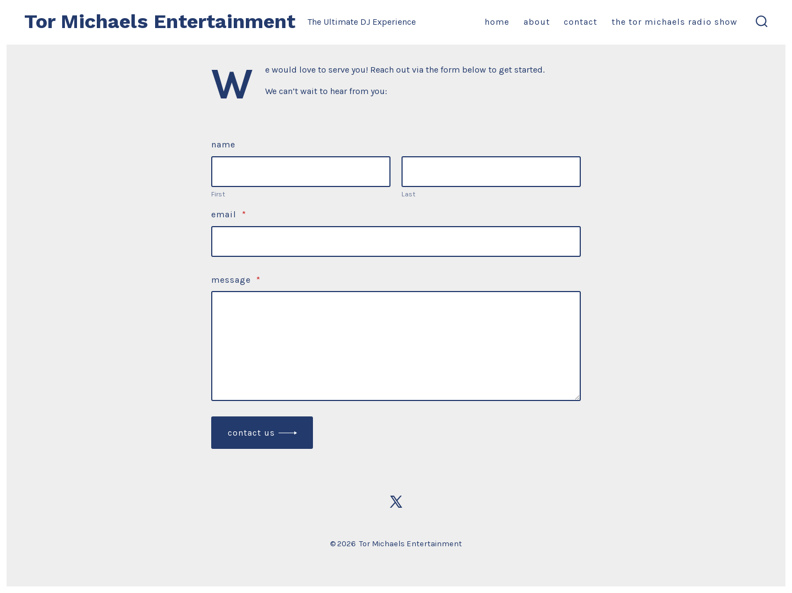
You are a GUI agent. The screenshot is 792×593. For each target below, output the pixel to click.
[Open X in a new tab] (396, 501)
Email (228, 214)
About (537, 22)
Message (236, 279)
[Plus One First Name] (301, 171)
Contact (580, 22)
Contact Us (251, 432)
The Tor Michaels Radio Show (675, 22)
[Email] (396, 241)
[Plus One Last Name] (491, 171)
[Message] (396, 346)
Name (223, 144)
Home (497, 22)
